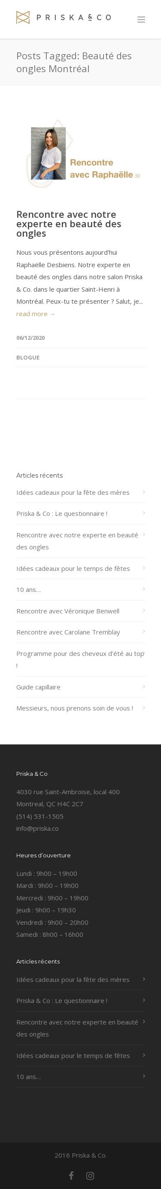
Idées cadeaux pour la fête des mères (73, 492)
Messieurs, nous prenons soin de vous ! (74, 708)
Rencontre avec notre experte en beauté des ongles (69, 223)
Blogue (27, 357)
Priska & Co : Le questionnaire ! (61, 513)
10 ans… (28, 589)
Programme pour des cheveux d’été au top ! (80, 659)
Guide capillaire (38, 687)
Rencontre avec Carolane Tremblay (68, 632)
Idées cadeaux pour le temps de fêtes (73, 568)
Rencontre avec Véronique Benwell (67, 611)
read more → (36, 313)
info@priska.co (37, 828)
